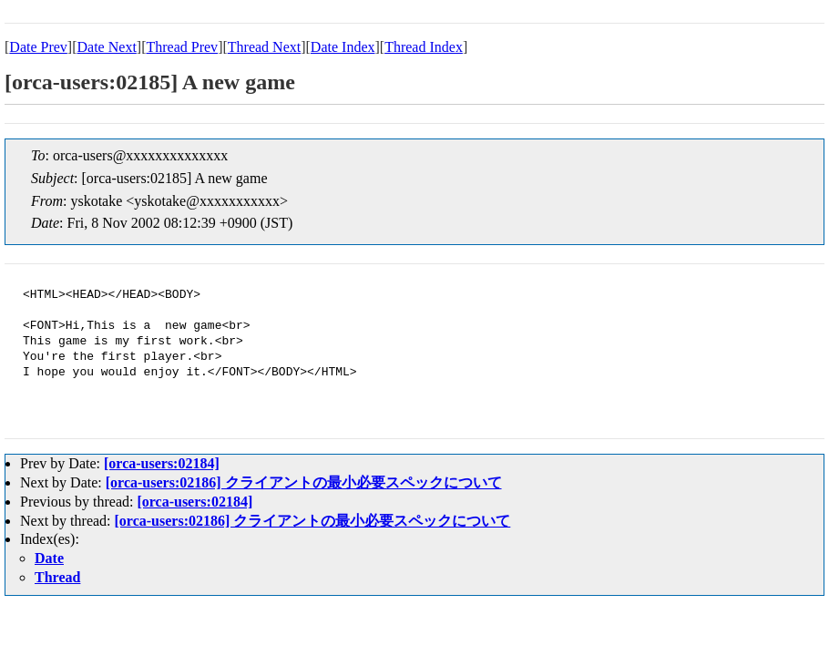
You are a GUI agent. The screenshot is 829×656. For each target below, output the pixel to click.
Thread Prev (182, 47)
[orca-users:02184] (162, 463)
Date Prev (38, 47)
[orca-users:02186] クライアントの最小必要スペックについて (304, 482)
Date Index (343, 47)
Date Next (107, 47)
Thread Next (264, 47)
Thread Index (423, 47)
